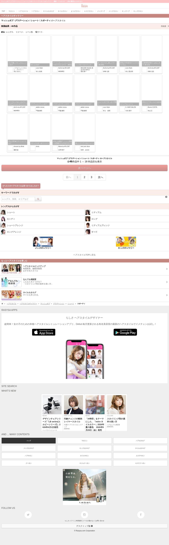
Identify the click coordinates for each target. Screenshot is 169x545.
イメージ (20, 32)
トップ (29, 440)
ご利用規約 (78, 520)
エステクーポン (140, 463)
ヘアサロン (28, 455)
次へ (100, 177)
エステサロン (140, 455)
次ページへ (84, 168)
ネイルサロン (84, 455)
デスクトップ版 (84, 526)
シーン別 (29, 32)
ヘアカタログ (140, 440)
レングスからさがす (10, 206)
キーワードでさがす (10, 192)
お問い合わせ (100, 520)
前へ (68, 177)
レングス (10, 32)
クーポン (29, 463)
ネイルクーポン (84, 463)
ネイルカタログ (140, 448)
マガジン (84, 440)
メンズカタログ (29, 448)
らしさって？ (69, 520)
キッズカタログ (84, 448)
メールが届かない (88, 520)
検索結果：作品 (85, 26)
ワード (39, 32)
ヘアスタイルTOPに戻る (84, 255)
